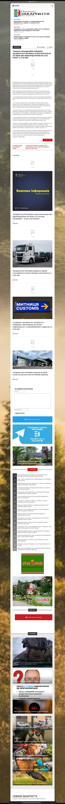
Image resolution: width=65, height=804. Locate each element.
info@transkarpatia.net (40, 798)
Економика (16, 694)
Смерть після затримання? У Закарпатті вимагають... (32, 681)
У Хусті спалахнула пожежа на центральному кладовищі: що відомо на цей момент (33, 497)
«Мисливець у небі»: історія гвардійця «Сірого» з (25, 664)
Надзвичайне (21, 136)
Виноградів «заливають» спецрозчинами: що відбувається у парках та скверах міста (29, 22)
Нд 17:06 (14, 505)
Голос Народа (16, 678)
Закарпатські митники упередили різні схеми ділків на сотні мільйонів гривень (30, 373)
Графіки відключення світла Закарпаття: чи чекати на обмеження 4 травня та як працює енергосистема (35, 484)
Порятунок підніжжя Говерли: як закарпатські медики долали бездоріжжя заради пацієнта (33, 505)
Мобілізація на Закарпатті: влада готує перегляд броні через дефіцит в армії (32, 37)
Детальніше (16, 223)
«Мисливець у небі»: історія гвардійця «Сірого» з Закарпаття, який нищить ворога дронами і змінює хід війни (34, 527)
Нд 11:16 (14, 549)
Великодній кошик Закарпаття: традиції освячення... (32, 755)
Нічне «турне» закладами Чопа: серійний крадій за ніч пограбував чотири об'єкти (34, 479)
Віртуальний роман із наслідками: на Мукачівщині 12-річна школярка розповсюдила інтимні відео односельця (32, 475)
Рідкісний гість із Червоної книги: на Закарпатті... (30, 783)
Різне (15, 779)
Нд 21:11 (14, 479)
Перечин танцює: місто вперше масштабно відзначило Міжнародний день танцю (31, 514)
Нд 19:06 (14, 492)
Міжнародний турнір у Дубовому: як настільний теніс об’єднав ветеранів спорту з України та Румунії (33, 492)
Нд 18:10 (14, 497)
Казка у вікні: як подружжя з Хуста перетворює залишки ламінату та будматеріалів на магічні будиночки (34, 549)
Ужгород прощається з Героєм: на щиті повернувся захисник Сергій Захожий (33, 540)
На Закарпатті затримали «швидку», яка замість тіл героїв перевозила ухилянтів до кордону (32, 501)
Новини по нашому (17, 738)
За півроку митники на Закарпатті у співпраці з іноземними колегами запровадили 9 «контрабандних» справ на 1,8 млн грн (32, 325)
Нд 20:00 (14, 488)
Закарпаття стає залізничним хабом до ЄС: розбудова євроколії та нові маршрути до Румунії (31, 29)
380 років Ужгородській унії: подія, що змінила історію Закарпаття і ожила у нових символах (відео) (34, 536)
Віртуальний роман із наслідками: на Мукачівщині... (31, 711)
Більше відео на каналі (34, 617)
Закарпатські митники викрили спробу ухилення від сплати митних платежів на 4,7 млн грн (32, 273)
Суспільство (16, 662)
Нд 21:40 (14, 475)
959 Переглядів (41, 47)
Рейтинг (49, 47)
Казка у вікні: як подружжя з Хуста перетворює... (30, 741)
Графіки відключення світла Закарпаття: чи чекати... (32, 697)
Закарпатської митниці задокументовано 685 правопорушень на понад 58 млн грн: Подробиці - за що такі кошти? (32, 216)
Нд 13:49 (14, 536)
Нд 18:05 (14, 501)
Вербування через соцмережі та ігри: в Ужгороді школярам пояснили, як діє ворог (32, 523)
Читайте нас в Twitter (33, 419)
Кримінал (16, 708)
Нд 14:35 (14, 531)
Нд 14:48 (14, 527)
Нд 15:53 (14, 523)
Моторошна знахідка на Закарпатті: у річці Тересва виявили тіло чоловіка (34, 544)
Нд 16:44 (14, 514)
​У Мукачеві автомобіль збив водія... (26, 727)
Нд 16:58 (14, 510)
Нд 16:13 (14, 518)
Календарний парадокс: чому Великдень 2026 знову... (32, 769)
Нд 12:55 (14, 540)
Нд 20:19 (14, 484)
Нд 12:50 (14, 544)
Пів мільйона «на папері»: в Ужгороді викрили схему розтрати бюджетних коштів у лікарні (33, 518)
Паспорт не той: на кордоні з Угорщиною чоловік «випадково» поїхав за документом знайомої (33, 510)
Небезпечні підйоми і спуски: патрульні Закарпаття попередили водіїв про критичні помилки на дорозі (34, 531)
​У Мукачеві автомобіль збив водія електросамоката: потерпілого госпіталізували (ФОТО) (34, 488)
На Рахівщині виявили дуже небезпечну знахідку (17, 147)
